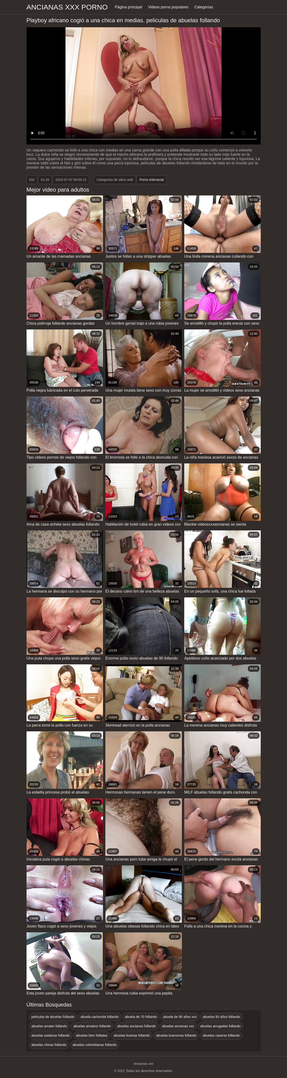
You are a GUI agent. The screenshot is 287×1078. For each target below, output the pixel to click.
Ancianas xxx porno (67, 7)
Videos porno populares (168, 7)
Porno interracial (151, 180)
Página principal (128, 7)
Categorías (203, 7)
